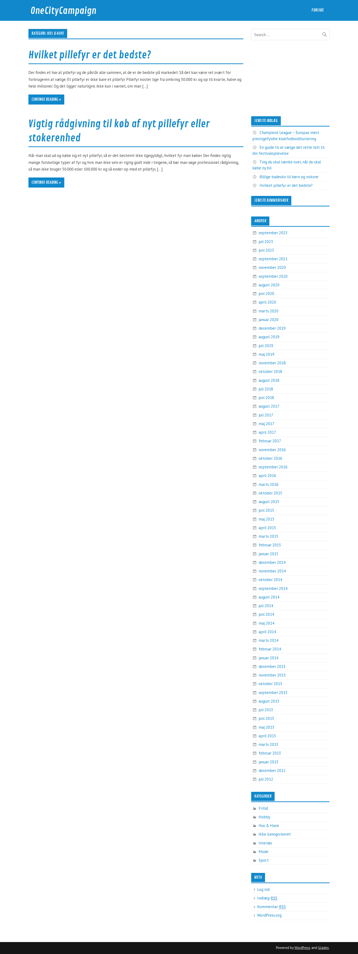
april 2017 (267, 432)
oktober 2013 (270, 683)
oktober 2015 (270, 493)
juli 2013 (266, 709)
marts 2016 (268, 484)
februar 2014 (270, 649)
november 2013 (272, 675)
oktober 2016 (270, 458)
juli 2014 (266, 605)
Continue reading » (46, 99)
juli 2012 (266, 779)
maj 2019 (266, 354)
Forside (317, 10)
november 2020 (272, 267)
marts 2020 (268, 311)
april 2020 (267, 302)
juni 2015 (266, 510)
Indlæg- (267, 898)
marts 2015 (268, 536)
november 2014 (272, 571)
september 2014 (273, 588)
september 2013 (273, 692)
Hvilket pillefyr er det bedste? (89, 55)
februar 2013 (270, 753)
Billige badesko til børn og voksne (289, 176)
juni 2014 (266, 614)
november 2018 (272, 363)
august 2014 (269, 597)
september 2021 (273, 258)
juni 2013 (266, 718)
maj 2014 (266, 623)
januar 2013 (268, 762)
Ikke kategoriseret (275, 834)
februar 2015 (270, 545)
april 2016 (267, 475)
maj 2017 (266, 423)
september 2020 (273, 276)
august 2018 (269, 380)
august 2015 (269, 501)
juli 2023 (266, 241)
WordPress (302, 947)
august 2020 (269, 285)
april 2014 (267, 631)
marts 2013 (268, 744)
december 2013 (272, 666)
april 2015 (267, 527)
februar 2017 (270, 441)
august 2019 (269, 336)
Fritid (263, 808)
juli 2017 (266, 415)
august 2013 (269, 701)
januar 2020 (268, 319)
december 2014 (272, 562)
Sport (264, 860)
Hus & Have (269, 825)
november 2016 (272, 449)
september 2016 (273, 467)
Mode (263, 851)
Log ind (263, 889)
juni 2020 (266, 293)
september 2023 (273, 232)
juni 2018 (266, 397)
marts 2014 (268, 640)
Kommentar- (271, 906)
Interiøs (265, 843)
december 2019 (272, 328)
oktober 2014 (270, 579)
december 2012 (272, 770)
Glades (323, 947)
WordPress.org (269, 915)
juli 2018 (266, 389)
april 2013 (267, 735)
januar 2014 (268, 657)
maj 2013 (266, 727)
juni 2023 (266, 250)
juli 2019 (266, 345)
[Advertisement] (290, 78)
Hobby (264, 817)
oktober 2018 (270, 371)
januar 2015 (268, 553)
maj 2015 (266, 519)
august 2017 (269, 406)
